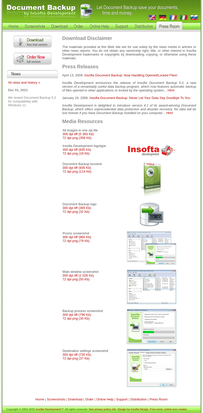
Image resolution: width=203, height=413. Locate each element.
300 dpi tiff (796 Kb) (76, 315)
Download (75, 399)
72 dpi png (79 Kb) (76, 241)
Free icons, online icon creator (168, 409)
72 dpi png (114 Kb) (76, 171)
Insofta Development (48, 409)
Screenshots (56, 399)
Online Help (105, 399)
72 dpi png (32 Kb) (76, 212)
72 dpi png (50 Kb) (76, 279)
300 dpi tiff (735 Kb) (76, 354)
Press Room (159, 399)
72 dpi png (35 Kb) (76, 318)
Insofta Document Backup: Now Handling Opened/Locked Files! (130, 75)
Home (39, 399)
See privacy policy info (102, 409)
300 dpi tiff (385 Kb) (76, 208)
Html (171, 90)
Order (89, 399)
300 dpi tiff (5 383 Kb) (78, 134)
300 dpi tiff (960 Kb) (76, 237)
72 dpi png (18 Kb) (76, 153)
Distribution (138, 399)
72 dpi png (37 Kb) (76, 358)
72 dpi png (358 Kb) (76, 138)
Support (122, 399)
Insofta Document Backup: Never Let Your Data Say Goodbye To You (140, 98)
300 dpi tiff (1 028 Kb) (78, 275)
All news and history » (24, 82)
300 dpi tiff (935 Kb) (76, 149)
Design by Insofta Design (133, 409)
